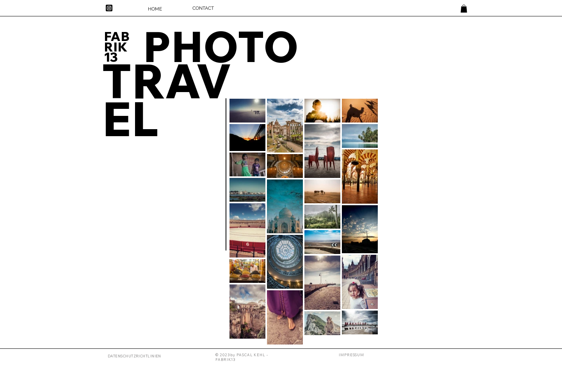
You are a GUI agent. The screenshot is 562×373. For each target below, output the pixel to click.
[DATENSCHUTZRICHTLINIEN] (135, 356)
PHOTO (221, 46)
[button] (351, 355)
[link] (464, 8)
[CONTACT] (203, 8)
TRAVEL (166, 99)
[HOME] (155, 9)
